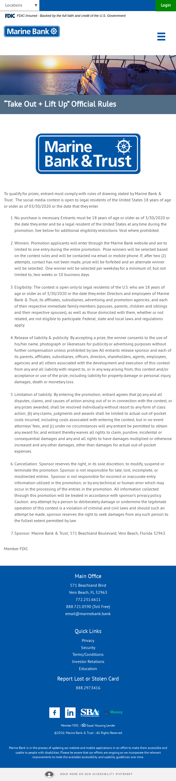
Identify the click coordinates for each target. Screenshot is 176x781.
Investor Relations (88, 662)
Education (88, 669)
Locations (13, 5)
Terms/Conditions (88, 654)
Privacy (88, 641)
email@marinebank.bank (88, 614)
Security (88, 648)
